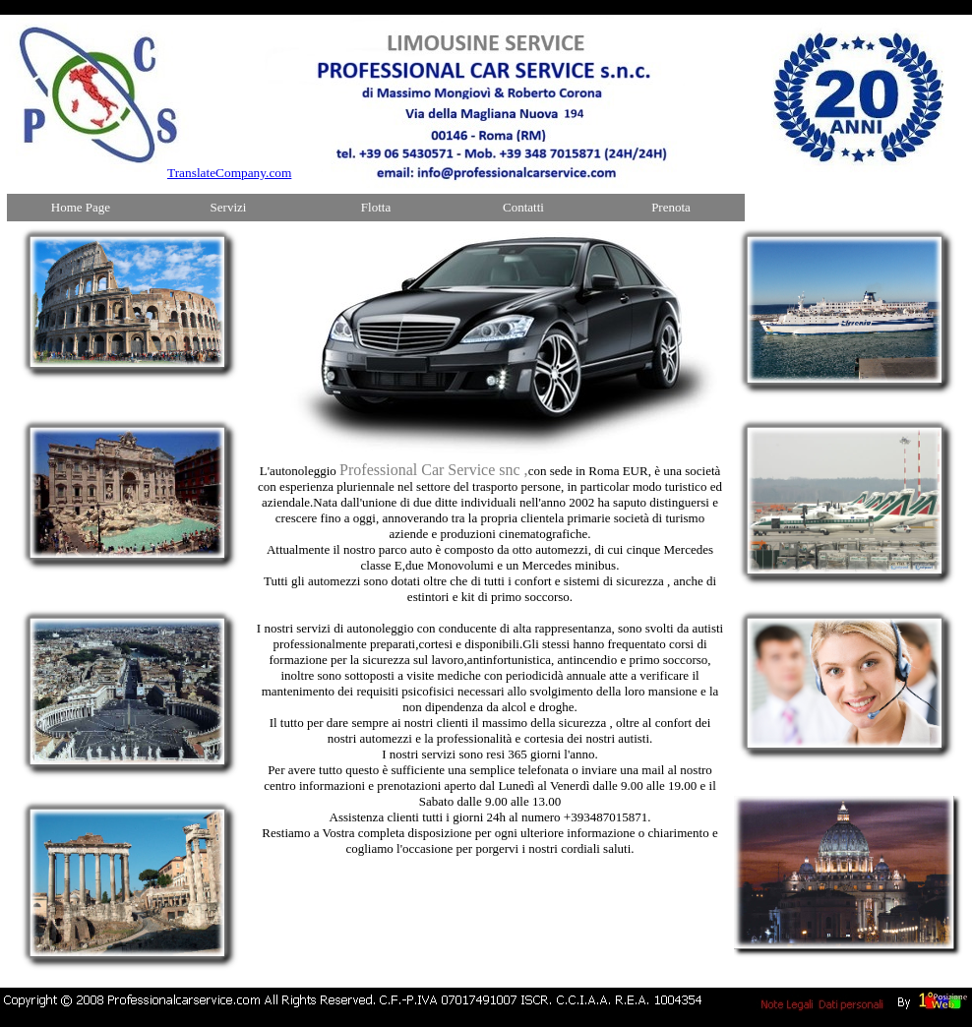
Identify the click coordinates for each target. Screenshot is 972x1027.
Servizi (229, 207)
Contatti (523, 207)
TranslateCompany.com (229, 172)
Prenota (671, 207)
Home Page (80, 207)
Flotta (376, 207)
